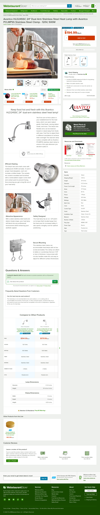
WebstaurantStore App (41, 494)
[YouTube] (9, 499)
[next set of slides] (59, 98)
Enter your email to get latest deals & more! (18, 476)
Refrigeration (24, 10)
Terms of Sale (6, 508)
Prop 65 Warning (40, 410)
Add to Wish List (79, 49)
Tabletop (55, 10)
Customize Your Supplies (41, 496)
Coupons (54, 496)
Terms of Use (39, 285)
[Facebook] (13, 499)
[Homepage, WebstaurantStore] (15, 6)
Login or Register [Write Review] (12, 460)
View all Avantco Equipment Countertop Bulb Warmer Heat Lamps (79, 116)
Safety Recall (55, 502)
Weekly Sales (55, 494)
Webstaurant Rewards (40, 492)
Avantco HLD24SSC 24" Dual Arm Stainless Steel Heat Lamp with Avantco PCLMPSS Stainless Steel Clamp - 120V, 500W (25, 330)
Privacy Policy (48, 285)
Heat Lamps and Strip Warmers (81, 166)
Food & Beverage (45, 10)
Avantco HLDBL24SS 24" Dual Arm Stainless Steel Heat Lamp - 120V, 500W (44, 330)
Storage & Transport (84, 10)
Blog (53, 490)
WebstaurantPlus (39, 490)
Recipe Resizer (39, 498)
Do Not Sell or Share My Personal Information (52, 508)
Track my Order (91, 494)
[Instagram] (4, 499)
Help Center (90, 490)
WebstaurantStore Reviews (59, 500)
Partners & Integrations (41, 500)
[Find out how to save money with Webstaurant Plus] (5, 94)
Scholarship (72, 498)
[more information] (86, 74)
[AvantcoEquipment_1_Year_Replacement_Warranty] (90, 150)
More (94, 10)
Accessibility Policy (34, 508)
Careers (71, 494)
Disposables (64, 10)
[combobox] (48, 6)
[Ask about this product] (32, 281)
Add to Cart (10, 101)
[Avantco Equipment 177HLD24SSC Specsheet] (69, 150)
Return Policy (72, 502)
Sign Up (44, 478)
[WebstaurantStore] (17, 487)
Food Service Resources (58, 498)
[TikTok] (18, 499)
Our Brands (72, 492)
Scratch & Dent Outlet (57, 492)
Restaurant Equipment (11, 10)
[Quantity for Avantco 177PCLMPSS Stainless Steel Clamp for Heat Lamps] (43, 102)
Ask (55, 281)
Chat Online (88, 497)
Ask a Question (54, 90)
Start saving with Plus (62, 479)
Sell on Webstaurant (74, 500)
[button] (20, 82)
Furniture (73, 10)
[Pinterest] (22, 499)
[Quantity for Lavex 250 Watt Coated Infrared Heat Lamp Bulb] (24, 102)
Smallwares (34, 10)
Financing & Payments (75, 496)
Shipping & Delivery (91, 499)
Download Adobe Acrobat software (72, 160)
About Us (71, 490)
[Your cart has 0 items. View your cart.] (94, 6)
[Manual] (79, 150)
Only (66, 30)
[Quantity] (66, 38)
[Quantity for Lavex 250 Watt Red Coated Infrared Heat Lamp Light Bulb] (5, 102)
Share (44, 89)
